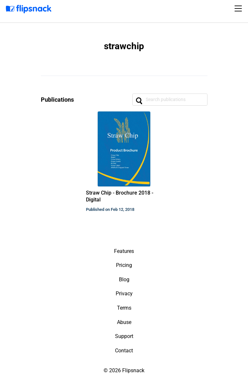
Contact (124, 350)
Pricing (124, 265)
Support (124, 336)
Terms (124, 308)
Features (124, 251)
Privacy (124, 293)
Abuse (124, 322)
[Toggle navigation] (239, 8)
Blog (124, 279)
